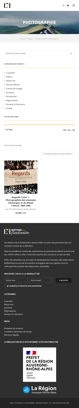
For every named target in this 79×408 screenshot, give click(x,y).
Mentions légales (11, 335)
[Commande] (58, 153)
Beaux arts (9, 304)
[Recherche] (62, 5)
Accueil (22, 39)
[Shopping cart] (67, 5)
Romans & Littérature (13, 314)
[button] (73, 5)
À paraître (8, 301)
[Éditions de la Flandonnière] (14, 5)
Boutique (30, 39)
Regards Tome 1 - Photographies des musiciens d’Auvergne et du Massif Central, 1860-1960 (21, 201)
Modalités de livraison (13, 328)
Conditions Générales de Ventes (18, 331)
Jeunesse (8, 307)
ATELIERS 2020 (64, 403)
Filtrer (9, 130)
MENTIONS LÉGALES (42, 403)
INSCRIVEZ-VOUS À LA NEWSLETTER (22, 274)
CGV (50, 403)
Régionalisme (10, 311)
